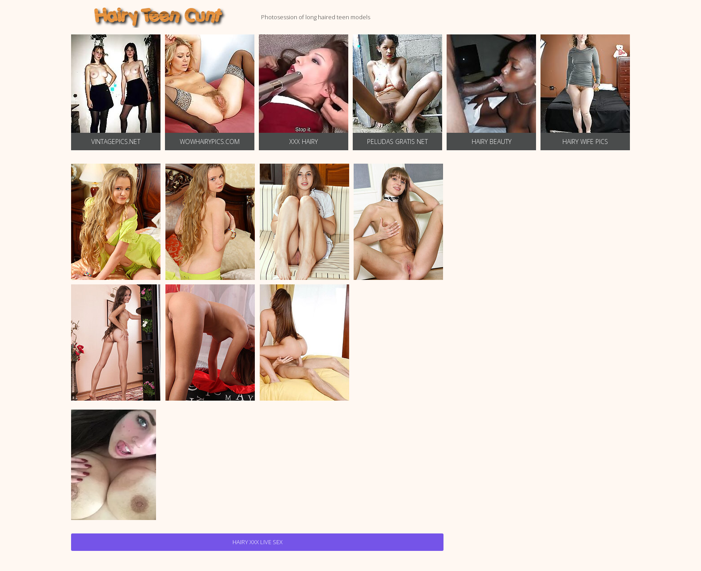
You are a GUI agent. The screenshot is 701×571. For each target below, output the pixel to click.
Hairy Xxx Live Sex (257, 542)
